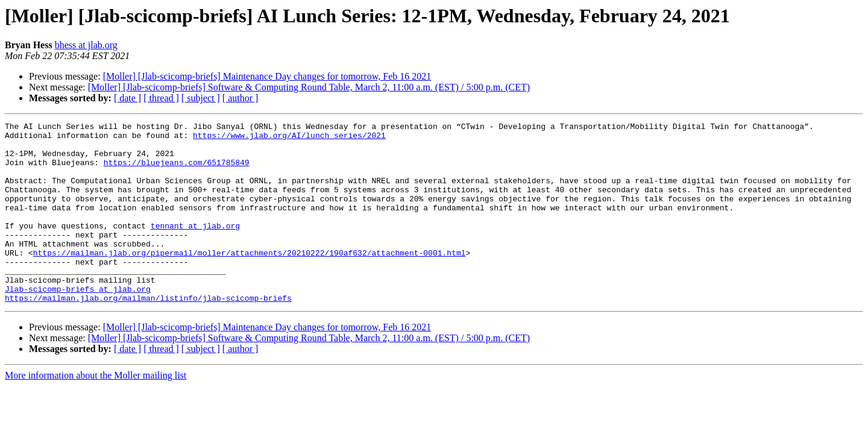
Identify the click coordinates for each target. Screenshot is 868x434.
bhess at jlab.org (86, 45)
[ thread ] (161, 98)
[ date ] (127, 98)
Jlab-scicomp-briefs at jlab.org (78, 323)
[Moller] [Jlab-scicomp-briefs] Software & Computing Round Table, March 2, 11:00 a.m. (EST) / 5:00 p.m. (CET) (309, 87)
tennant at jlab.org (195, 247)
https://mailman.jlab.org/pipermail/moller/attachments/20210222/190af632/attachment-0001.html (249, 279)
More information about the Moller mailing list (95, 411)
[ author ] (240, 98)
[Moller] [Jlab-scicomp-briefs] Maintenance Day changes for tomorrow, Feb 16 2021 (267, 76)
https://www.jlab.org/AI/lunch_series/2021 (289, 138)
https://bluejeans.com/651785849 (177, 171)
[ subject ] (200, 98)
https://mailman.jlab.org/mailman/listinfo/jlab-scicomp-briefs (148, 334)
